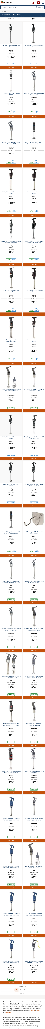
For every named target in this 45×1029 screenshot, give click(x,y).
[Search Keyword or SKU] (17, 7)
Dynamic (8, 1012)
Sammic (32, 1010)
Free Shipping (8, 112)
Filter (33, 19)
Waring (38, 1010)
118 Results (11, 19)
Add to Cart (11, 67)
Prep (5, 11)
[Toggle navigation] (43, 2)
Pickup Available (11, 64)
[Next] (29, 990)
